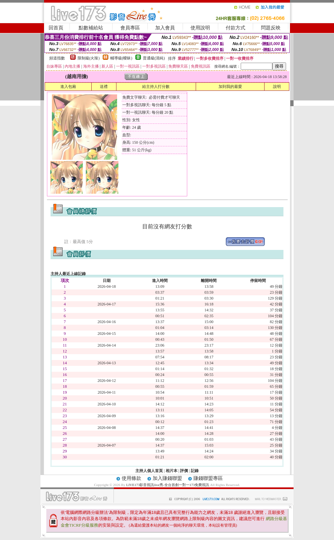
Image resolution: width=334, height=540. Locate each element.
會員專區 (130, 27)
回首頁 (56, 27)
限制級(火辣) (89, 58)
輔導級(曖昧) (121, 58)
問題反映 (271, 27)
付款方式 (235, 27)
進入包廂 (68, 86)
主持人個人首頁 (149, 470)
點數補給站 (91, 27)
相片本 (171, 470)
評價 (184, 470)
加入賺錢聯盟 (167, 478)
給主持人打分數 (156, 86)
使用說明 (200, 27)
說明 (277, 86)
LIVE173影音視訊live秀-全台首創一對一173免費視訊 (167, 485)
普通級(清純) (154, 58)
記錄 (195, 470)
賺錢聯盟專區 (208, 478)
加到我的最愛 (230, 86)
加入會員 (165, 27)
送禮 (104, 86)
